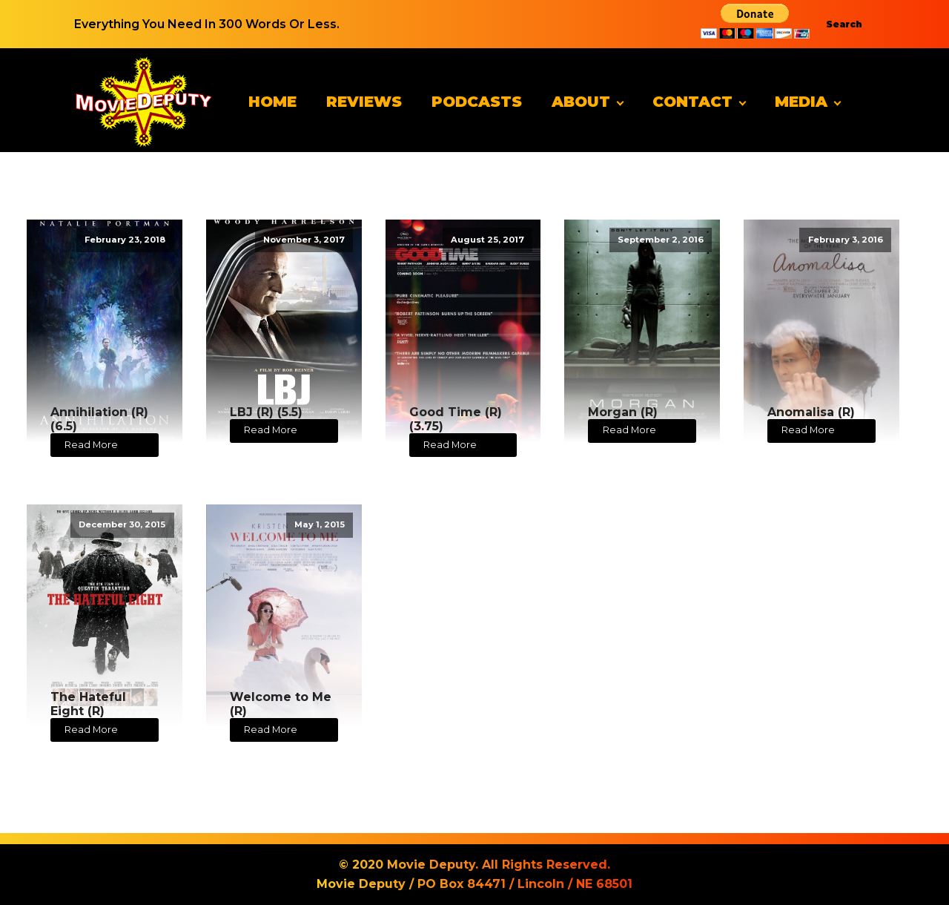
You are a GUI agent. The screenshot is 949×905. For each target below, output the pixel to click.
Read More (91, 444)
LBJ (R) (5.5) (266, 412)
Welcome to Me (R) (280, 704)
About (581, 102)
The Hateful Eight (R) (88, 704)
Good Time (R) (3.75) (455, 419)
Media (801, 102)
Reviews (364, 102)
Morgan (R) (623, 412)
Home (272, 102)
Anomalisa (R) (811, 412)
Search (844, 24)
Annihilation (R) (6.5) (99, 419)
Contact (692, 102)
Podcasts (476, 102)
